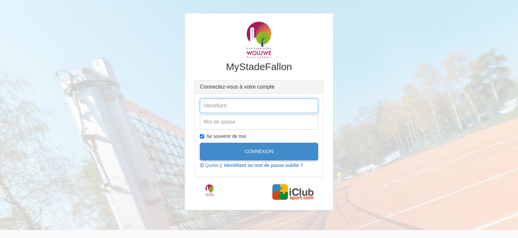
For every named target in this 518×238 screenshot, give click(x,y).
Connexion (258, 151)
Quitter (209, 165)
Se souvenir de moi (223, 136)
